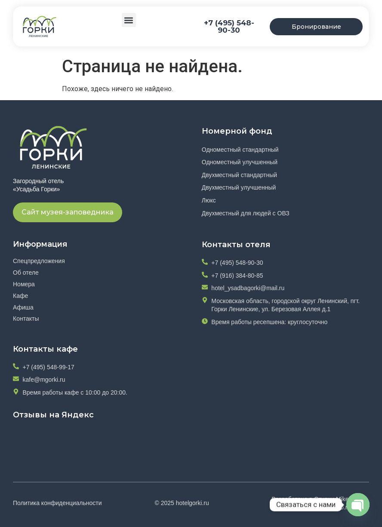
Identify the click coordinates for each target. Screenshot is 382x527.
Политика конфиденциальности (57, 502)
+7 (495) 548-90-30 (229, 26)
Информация (41, 243)
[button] (129, 20)
